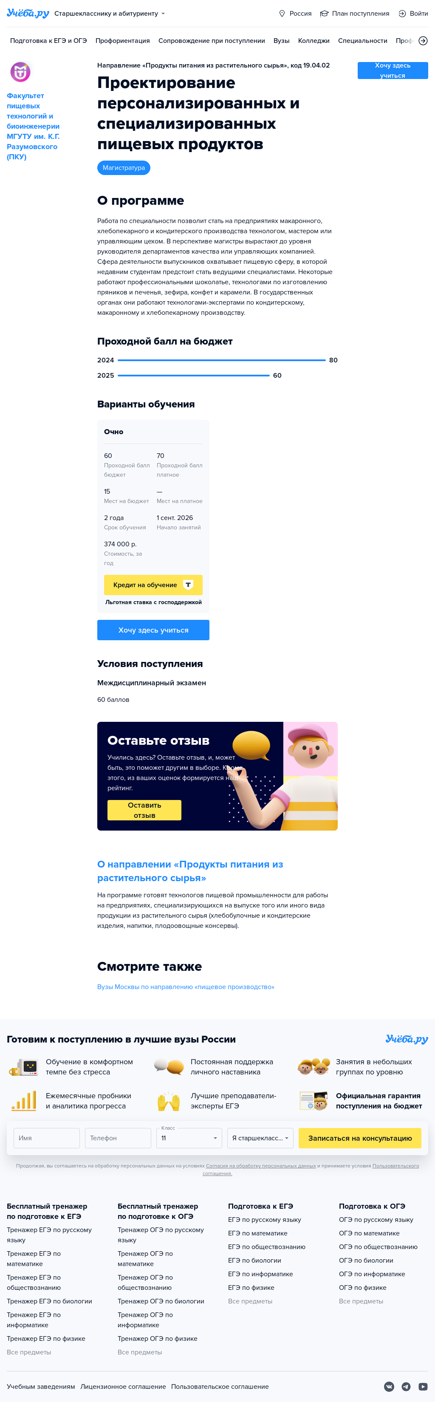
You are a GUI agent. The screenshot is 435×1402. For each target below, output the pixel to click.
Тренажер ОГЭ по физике (158, 1338)
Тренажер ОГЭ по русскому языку (161, 1235)
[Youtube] (423, 1387)
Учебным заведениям (41, 1386)
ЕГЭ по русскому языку (264, 1219)
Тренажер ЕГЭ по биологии (49, 1301)
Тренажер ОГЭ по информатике (145, 1320)
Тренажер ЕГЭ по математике (34, 1258)
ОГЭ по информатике (372, 1274)
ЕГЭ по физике (251, 1287)
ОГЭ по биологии (366, 1260)
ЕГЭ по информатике (260, 1274)
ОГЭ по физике (363, 1287)
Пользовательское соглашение (220, 1386)
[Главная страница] (28, 13)
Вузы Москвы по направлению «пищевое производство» (185, 987)
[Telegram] (406, 1387)
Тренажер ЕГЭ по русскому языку (49, 1235)
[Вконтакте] (389, 1387)
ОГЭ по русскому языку (376, 1219)
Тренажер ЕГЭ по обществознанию (34, 1282)
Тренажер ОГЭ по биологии (161, 1301)
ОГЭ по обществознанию (378, 1247)
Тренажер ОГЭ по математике (145, 1258)
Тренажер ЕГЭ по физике (46, 1338)
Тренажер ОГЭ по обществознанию (145, 1282)
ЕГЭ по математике (258, 1233)
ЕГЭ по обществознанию (266, 1247)
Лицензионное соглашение (123, 1386)
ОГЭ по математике (369, 1233)
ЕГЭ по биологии (254, 1260)
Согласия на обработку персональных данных (261, 1166)
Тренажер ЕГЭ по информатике (34, 1320)
